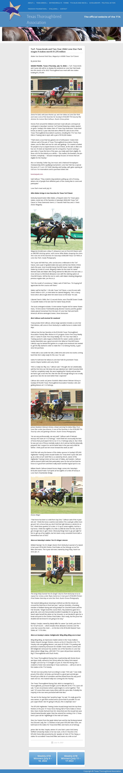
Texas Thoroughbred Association (44, 19)
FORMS (66, 3)
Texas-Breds (41, 3)
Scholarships (94, 3)
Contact (63, 9)
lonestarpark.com (37, 174)
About (30, 3)
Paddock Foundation (37, 9)
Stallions (53, 9)
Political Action (108, 3)
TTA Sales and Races (78, 3)
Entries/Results (55, 3)
